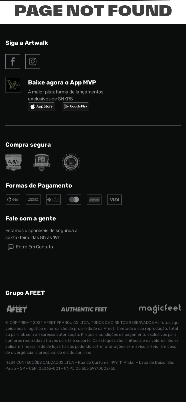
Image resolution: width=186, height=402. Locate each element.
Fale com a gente (30, 218)
